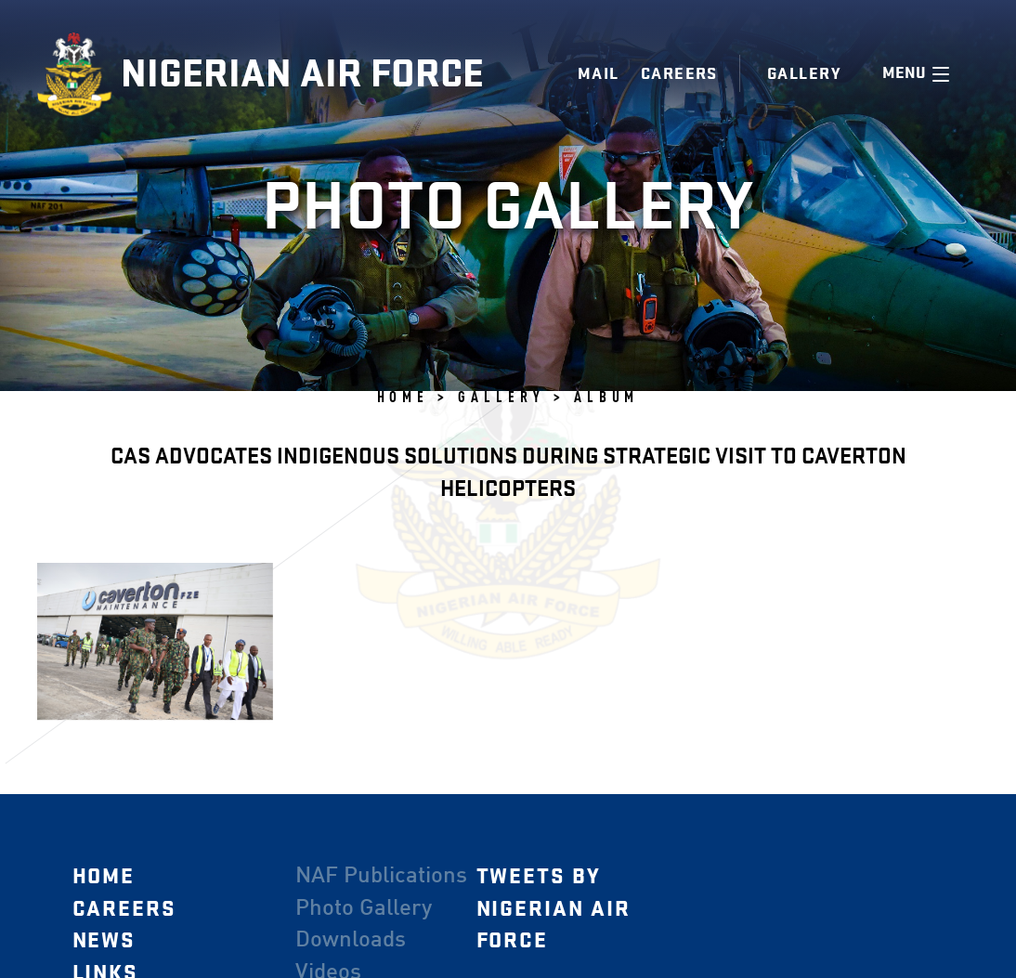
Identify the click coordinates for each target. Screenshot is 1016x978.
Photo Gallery (362, 908)
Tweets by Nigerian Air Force (552, 908)
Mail (598, 74)
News (104, 941)
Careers (679, 74)
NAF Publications (380, 876)
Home (103, 876)
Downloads (349, 941)
